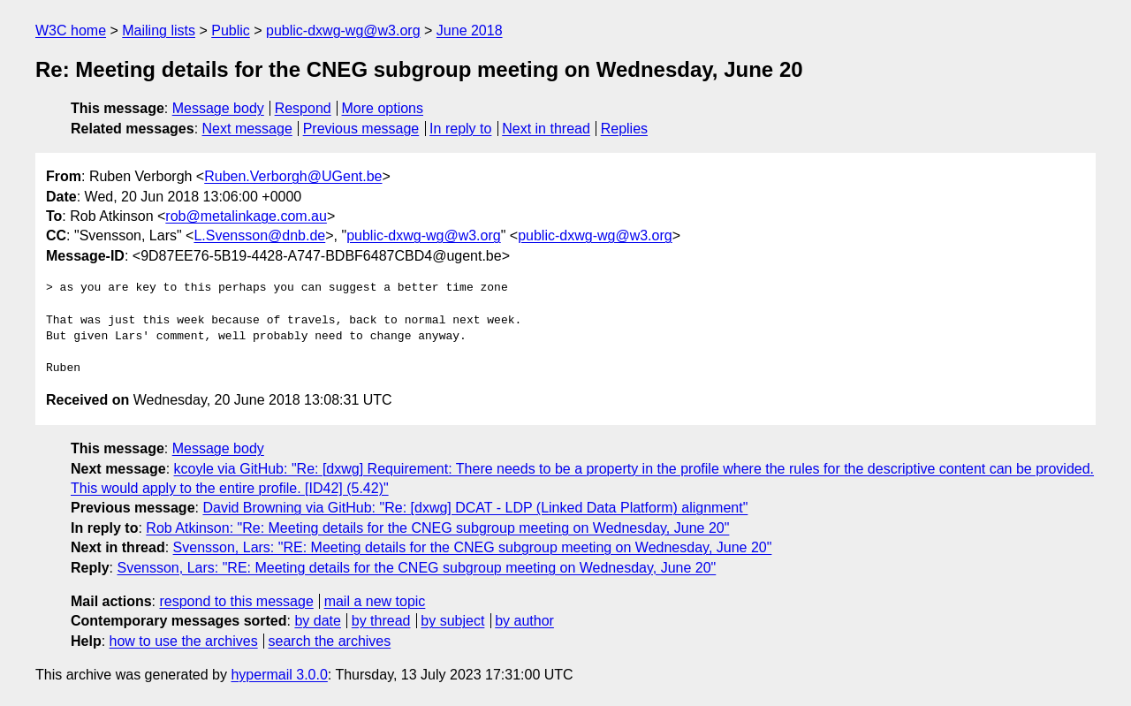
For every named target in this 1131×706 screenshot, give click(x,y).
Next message (247, 128)
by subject (452, 620)
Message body (218, 108)
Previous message (361, 128)
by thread (381, 620)
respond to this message (236, 601)
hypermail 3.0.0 (279, 674)
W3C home (70, 30)
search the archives (330, 641)
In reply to (460, 128)
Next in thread (546, 128)
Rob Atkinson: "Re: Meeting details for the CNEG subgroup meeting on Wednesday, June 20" (437, 527)
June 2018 (469, 30)
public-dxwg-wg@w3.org (343, 30)
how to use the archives (184, 641)
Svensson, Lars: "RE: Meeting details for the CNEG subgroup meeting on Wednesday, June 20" (472, 547)
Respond (303, 108)
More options (383, 108)
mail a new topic (375, 601)
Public (230, 30)
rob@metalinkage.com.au (246, 216)
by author (524, 620)
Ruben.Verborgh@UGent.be (293, 176)
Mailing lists (158, 30)
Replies (624, 128)
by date (317, 620)
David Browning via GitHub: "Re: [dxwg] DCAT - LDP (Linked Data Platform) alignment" (475, 507)
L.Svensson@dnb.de (259, 235)
